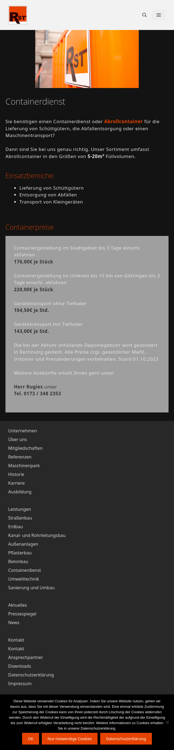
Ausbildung (19, 492)
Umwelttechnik (23, 579)
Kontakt (16, 649)
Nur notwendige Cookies (70, 738)
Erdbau (15, 527)
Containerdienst (24, 570)
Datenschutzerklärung (31, 675)
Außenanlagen (23, 544)
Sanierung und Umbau (31, 588)
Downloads (19, 666)
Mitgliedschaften (25, 448)
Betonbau (18, 561)
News (13, 622)
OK (30, 738)
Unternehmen (22, 431)
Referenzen (19, 457)
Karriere (16, 483)
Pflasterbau (20, 553)
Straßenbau (20, 518)
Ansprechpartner (25, 657)
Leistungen (19, 509)
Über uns (17, 439)
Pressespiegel (22, 614)
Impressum (20, 684)
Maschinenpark (24, 466)
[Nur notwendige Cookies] (167, 722)
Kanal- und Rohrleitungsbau (37, 535)
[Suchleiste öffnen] (144, 15)
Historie (16, 474)
